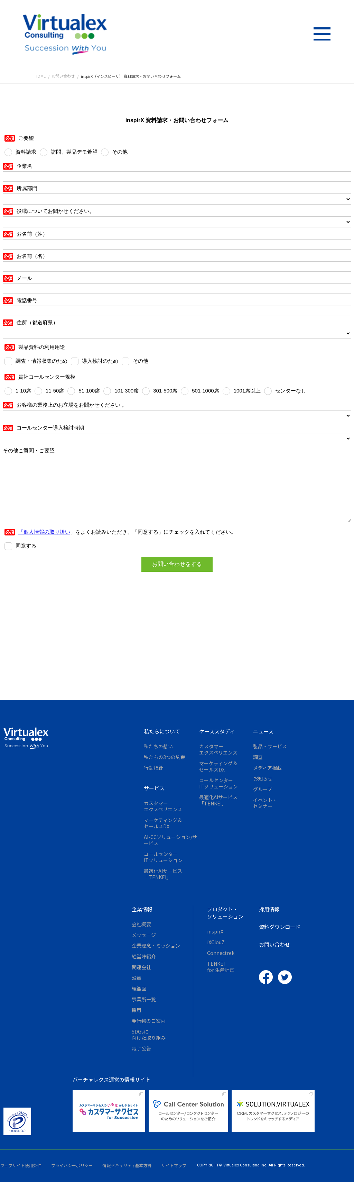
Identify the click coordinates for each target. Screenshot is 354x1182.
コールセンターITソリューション (163, 857)
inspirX (215, 931)
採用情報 (269, 909)
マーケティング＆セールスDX (163, 823)
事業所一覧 (144, 999)
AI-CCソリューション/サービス (170, 840)
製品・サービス (270, 746)
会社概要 (141, 924)
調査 (258, 757)
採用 (136, 1010)
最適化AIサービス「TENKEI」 (163, 874)
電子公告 (141, 1048)
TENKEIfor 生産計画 (220, 966)
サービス (154, 788)
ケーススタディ (217, 731)
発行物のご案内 (149, 1020)
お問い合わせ (274, 944)
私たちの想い (158, 746)
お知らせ (262, 778)
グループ (262, 789)
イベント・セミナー (265, 803)
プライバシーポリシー (72, 1165)
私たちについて (162, 731)
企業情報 (142, 909)
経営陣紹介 (144, 956)
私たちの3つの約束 (164, 757)
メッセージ (144, 934)
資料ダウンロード (279, 926)
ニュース (263, 731)
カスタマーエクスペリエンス (163, 806)
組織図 (139, 988)
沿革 (136, 977)
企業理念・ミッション (156, 945)
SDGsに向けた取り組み (149, 1034)
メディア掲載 (267, 767)
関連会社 (141, 967)
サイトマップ (173, 1165)
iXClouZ (216, 942)
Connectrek (220, 952)
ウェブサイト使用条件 (20, 1165)
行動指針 (153, 767)
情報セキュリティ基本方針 (127, 1165)
